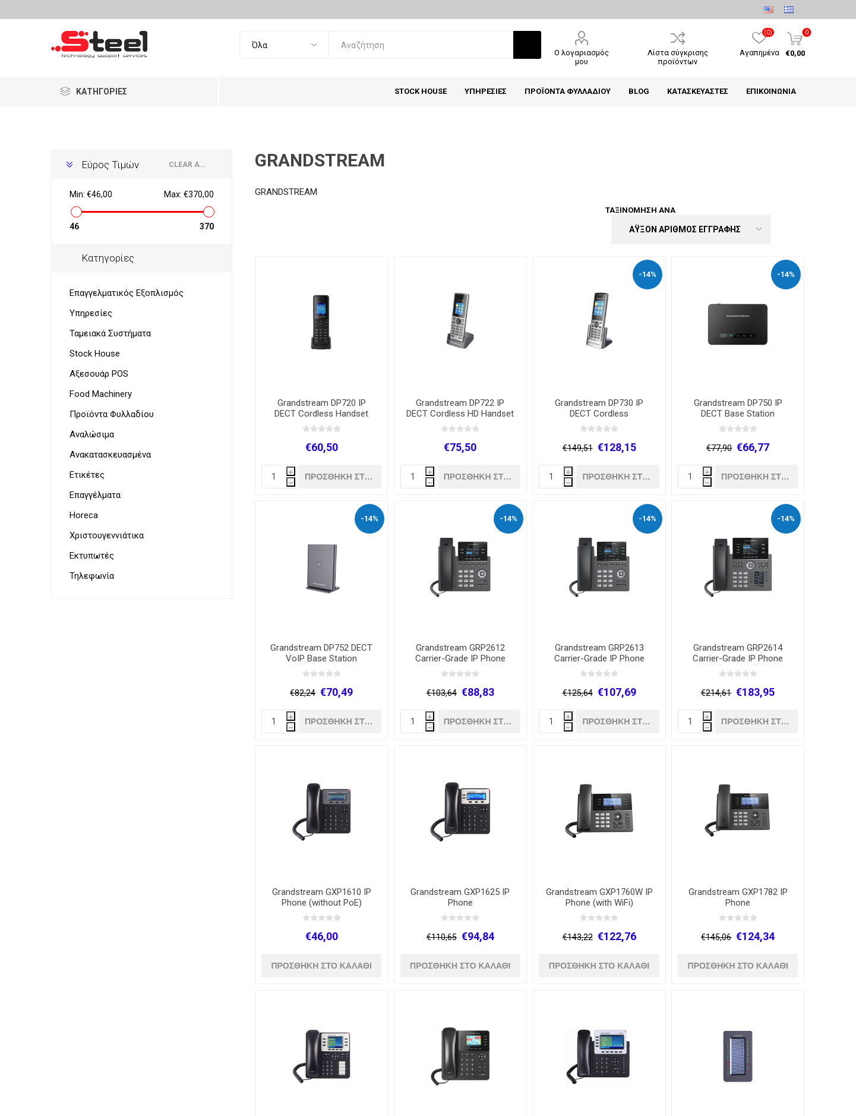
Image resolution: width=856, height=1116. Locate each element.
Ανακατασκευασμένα (110, 454)
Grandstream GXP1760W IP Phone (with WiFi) (599, 897)
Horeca (84, 515)
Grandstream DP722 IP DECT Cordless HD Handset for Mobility (460, 414)
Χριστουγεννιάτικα (107, 535)
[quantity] (279, 476)
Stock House (95, 353)
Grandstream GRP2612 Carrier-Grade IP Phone (460, 653)
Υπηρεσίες (91, 313)
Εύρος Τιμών (110, 165)
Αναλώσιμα (92, 434)
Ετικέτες (87, 474)
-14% (647, 274)
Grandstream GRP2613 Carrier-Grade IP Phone (599, 653)
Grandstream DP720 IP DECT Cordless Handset (321, 408)
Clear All (188, 164)
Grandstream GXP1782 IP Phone (738, 897)
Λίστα (796, 218)
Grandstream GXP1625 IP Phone (460, 897)
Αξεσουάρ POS (99, 373)
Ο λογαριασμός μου (581, 57)
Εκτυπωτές (92, 555)
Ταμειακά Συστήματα (110, 333)
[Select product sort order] (690, 229)
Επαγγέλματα (95, 495)
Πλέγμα (773, 218)
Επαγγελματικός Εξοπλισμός (127, 293)
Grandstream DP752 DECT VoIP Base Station (321, 653)
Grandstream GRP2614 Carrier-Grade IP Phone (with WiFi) (738, 658)
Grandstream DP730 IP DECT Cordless (599, 408)
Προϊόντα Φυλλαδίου (112, 414)
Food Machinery (101, 394)
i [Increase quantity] (291, 472)
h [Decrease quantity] (291, 483)
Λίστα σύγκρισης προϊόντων (677, 57)
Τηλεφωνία (92, 575)
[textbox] (420, 45)
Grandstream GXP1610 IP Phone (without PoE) (321, 897)
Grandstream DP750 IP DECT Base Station (738, 408)
